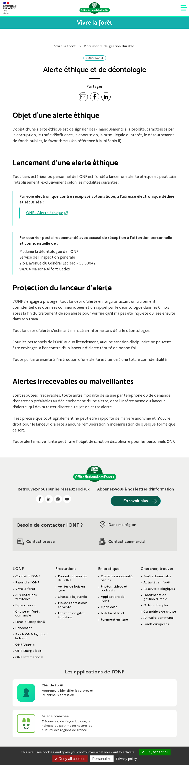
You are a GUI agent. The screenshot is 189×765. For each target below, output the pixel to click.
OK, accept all (155, 752)
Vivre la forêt (65, 46)
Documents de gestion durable (109, 46)
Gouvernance (95, 57)
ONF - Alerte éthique (44, 213)
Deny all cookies (70, 759)
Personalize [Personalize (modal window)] (101, 759)
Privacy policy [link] (126, 759)
